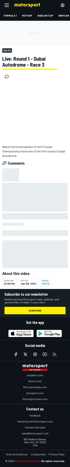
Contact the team (35, 427)
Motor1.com (35, 381)
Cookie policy (38, 454)
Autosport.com (35, 393)
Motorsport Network (28, 461)
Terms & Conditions (17, 454)
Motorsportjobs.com (35, 387)
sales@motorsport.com (35, 433)
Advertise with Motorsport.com (35, 421)
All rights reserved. (53, 461)
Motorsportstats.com (35, 399)
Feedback (35, 415)
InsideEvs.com (35, 375)
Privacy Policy (56, 454)
